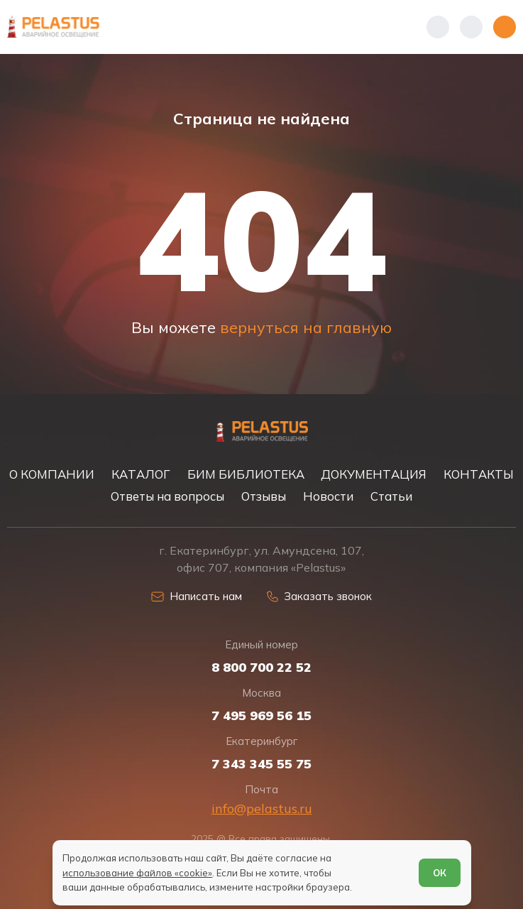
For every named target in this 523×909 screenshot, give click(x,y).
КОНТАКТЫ (479, 474)
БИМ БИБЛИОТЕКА (245, 474)
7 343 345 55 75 (261, 764)
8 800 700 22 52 (261, 667)
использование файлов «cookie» (137, 872)
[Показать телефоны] (437, 27)
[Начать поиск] (471, 27)
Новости (328, 496)
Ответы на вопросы (167, 496)
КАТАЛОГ (140, 474)
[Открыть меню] (504, 27)
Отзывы (263, 496)
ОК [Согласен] (439, 872)
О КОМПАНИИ (51, 474)
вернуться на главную (306, 327)
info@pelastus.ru (261, 808)
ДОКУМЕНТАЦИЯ (373, 474)
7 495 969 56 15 (261, 716)
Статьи (391, 496)
